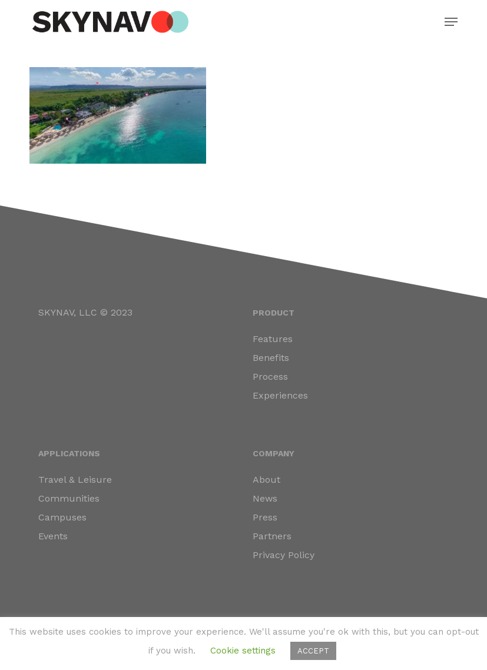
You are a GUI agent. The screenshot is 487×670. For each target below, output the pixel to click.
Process (270, 376)
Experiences (280, 395)
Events (53, 536)
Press (265, 517)
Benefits (271, 357)
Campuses (62, 517)
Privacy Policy (283, 554)
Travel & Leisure (75, 479)
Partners (272, 536)
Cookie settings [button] (243, 650)
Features (273, 338)
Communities (69, 498)
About (266, 479)
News (265, 498)
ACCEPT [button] (313, 650)
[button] (451, 22)
